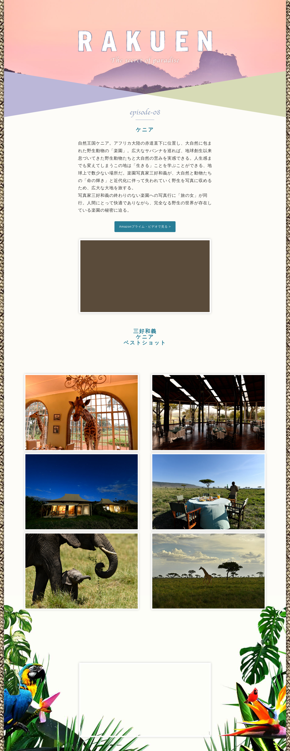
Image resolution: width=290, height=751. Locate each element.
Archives (184, 8)
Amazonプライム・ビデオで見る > (145, 226)
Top (101, 8)
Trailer (153, 8)
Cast (126, 8)
